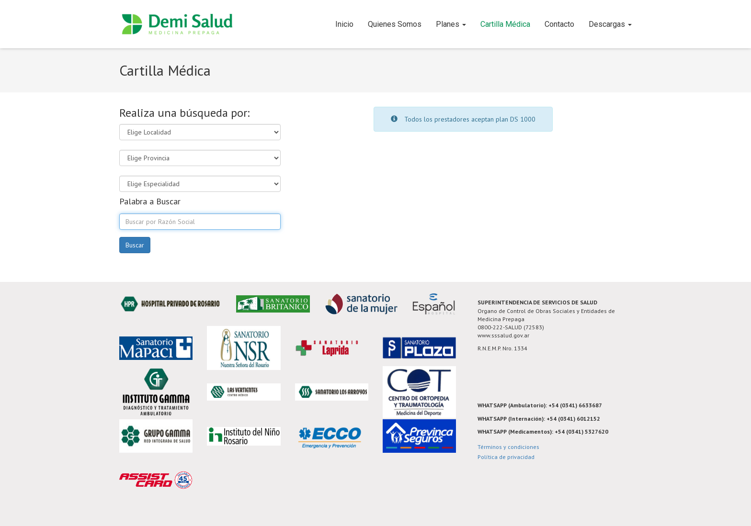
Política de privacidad (506, 456)
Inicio (344, 24)
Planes (451, 24)
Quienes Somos (394, 24)
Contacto (559, 24)
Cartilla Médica (505, 24)
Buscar (134, 245)
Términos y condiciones (508, 446)
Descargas (610, 24)
